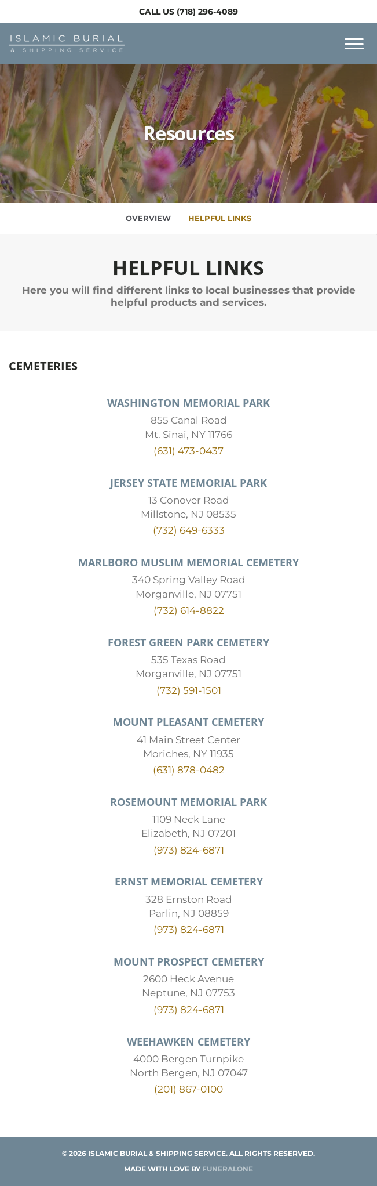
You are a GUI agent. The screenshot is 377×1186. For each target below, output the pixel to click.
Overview (148, 218)
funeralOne (227, 1169)
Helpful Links (219, 218)
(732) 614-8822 (188, 610)
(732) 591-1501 (188, 690)
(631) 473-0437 (188, 451)
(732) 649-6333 (189, 530)
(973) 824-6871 (188, 850)
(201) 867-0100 (188, 1089)
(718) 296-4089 (207, 11)
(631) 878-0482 (189, 770)
